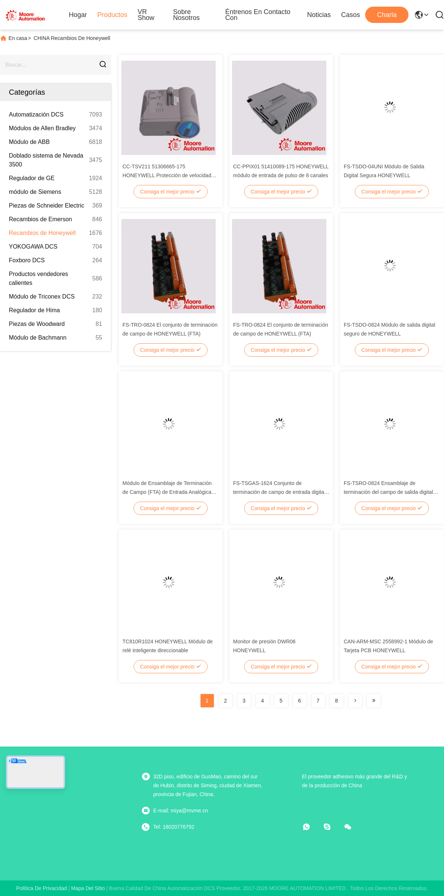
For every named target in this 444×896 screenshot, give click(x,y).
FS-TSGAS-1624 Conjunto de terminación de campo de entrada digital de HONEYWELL (279, 492)
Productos (112, 15)
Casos (350, 15)
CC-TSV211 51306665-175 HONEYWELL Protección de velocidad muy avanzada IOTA (166, 175)
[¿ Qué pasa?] (332, 826)
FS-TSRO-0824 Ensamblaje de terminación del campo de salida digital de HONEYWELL (388, 492)
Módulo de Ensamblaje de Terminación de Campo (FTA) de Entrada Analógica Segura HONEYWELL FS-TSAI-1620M (167, 492)
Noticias (319, 15)
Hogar (78, 15)
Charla (387, 14)
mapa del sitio (88, 888)
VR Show (146, 15)
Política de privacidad (41, 888)
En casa (18, 38)
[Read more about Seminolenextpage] (355, 700)
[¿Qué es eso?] (311, 826)
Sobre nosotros (186, 15)
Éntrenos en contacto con (257, 15)
